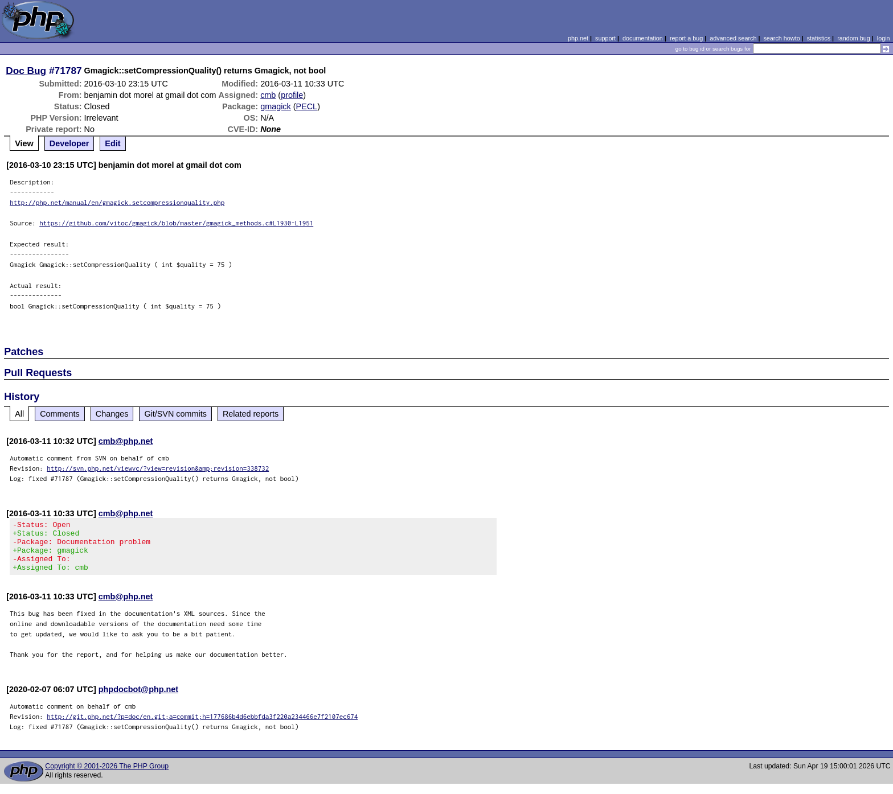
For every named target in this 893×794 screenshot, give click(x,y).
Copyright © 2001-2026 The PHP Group (107, 776)
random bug (853, 38)
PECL (307, 106)
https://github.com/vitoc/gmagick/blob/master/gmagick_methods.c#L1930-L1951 (176, 223)
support (605, 38)
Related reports (250, 413)
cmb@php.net (126, 441)
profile (292, 95)
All (19, 413)
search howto (781, 38)
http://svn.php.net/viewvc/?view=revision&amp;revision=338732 (158, 468)
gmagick (275, 106)
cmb (268, 95)
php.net (578, 38)
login (883, 38)
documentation (642, 38)
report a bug (686, 38)
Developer (69, 143)
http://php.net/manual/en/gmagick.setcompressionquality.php (117, 202)
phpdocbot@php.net (138, 699)
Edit (112, 143)
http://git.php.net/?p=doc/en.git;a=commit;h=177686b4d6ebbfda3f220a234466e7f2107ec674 (202, 726)
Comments (60, 413)
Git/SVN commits (175, 413)
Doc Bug (26, 70)
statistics (818, 38)
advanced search (733, 38)
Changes (112, 413)
